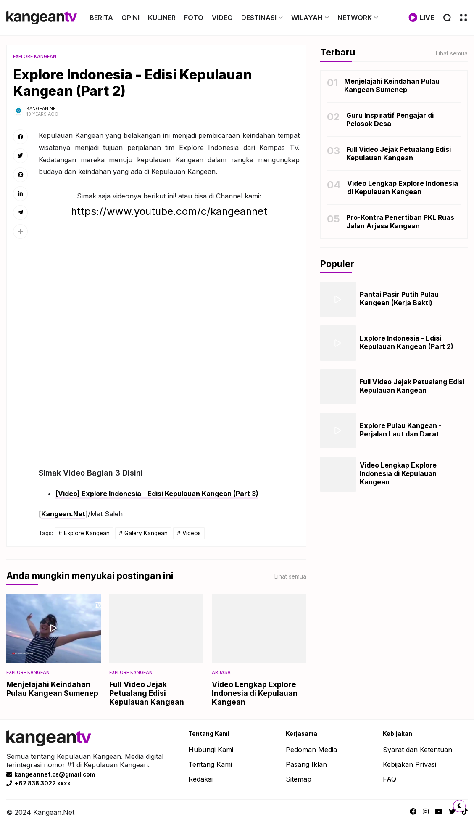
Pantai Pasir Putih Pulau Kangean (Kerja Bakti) (399, 298)
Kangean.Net (63, 514)
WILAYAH (307, 17)
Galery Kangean (146, 533)
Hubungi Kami (210, 749)
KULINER (162, 17)
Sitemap (298, 779)
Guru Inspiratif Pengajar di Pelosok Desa (390, 119)
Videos (191, 533)
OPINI (130, 17)
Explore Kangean (34, 56)
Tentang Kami (210, 764)
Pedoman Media (311, 749)
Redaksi (200, 779)
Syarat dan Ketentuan (417, 749)
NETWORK (354, 17)
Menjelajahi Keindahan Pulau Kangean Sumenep (52, 689)
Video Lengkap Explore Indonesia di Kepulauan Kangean (255, 693)
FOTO (193, 17)
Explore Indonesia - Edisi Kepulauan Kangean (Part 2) (406, 342)
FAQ (389, 779)
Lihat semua (290, 576)
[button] (20, 231)
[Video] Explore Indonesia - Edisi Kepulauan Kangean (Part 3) (156, 493)
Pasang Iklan (306, 764)
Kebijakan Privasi (409, 764)
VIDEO (222, 17)
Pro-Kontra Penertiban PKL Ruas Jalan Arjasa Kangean (400, 221)
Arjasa (221, 672)
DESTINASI (258, 17)
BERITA (101, 17)
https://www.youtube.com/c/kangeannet (169, 211)
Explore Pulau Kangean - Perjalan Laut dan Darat (401, 429)
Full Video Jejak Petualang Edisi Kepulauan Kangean (146, 693)
